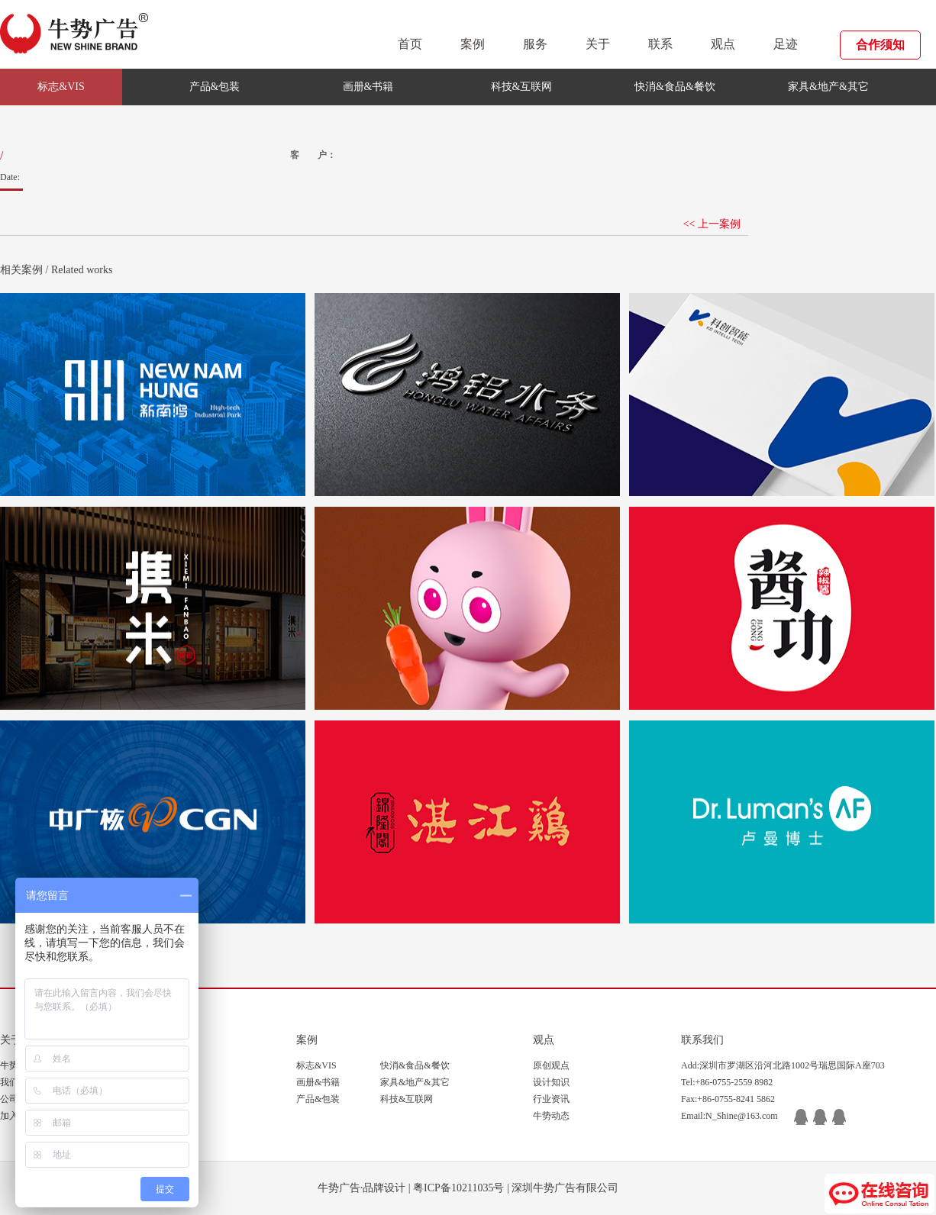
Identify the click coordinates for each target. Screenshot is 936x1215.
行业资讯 (551, 1099)
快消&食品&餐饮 (674, 86)
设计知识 (551, 1082)
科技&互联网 (522, 86)
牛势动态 (551, 1115)
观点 (723, 43)
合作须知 (880, 44)
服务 (535, 43)
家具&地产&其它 (828, 86)
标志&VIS (60, 86)
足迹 (785, 43)
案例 (472, 43)
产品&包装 (214, 86)
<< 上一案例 (712, 224)
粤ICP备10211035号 (458, 1188)
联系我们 (702, 1040)
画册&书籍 (368, 86)
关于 (598, 43)
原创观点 (551, 1065)
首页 (410, 43)
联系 (660, 43)
